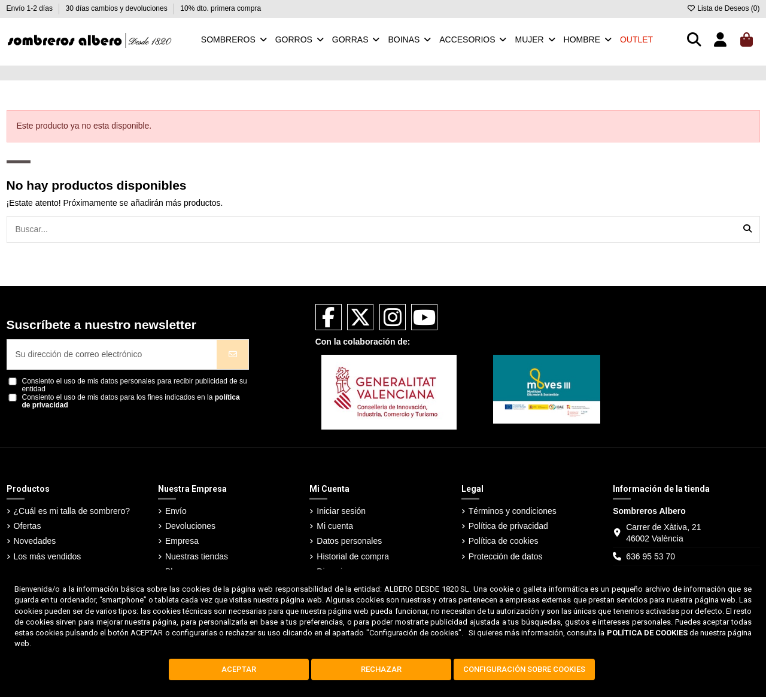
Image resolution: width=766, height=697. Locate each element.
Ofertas (27, 526)
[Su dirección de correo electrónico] (112, 354)
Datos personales (349, 541)
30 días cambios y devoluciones (117, 8)
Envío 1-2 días (31, 8)
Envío (176, 511)
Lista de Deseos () (722, 8)
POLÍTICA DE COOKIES (647, 632)
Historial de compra (353, 556)
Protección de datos (506, 556)
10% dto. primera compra (220, 8)
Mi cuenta (335, 526)
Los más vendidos (47, 556)
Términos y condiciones (513, 511)
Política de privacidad (508, 526)
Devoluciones (190, 526)
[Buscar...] (747, 229)
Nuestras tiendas (196, 556)
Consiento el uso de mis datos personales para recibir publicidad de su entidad (134, 385)
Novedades (35, 541)
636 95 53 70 (650, 556)
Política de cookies (504, 541)
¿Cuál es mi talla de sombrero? (72, 511)
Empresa (182, 541)
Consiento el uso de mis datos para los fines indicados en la (131, 401)
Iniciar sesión (341, 511)
